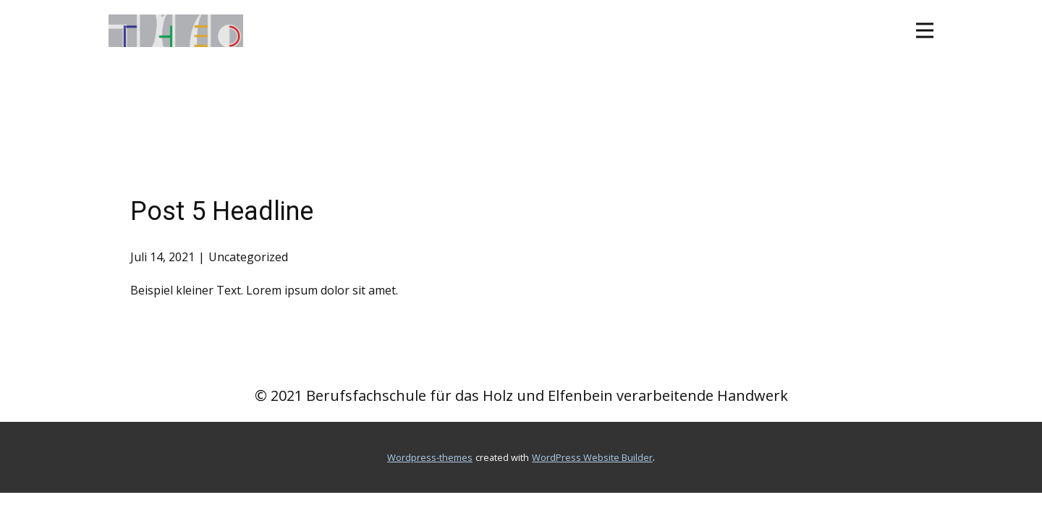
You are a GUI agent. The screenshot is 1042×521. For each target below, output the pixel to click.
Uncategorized (248, 257)
